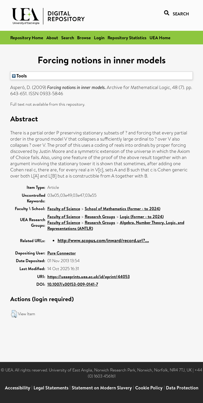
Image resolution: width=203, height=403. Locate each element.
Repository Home (26, 38)
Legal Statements (51, 388)
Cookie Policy (149, 388)
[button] (14, 314)
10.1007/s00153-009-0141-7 (72, 284)
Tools (19, 75)
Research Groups (100, 216)
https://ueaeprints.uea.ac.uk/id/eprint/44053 (88, 276)
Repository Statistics (127, 38)
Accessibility (17, 388)
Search (67, 38)
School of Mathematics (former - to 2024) (122, 208)
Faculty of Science (63, 208)
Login (99, 38)
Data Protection (182, 388)
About (52, 38)
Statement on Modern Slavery (102, 388)
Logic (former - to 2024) (142, 216)
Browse (84, 38)
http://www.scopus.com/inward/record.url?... (103, 240)
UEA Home (159, 38)
